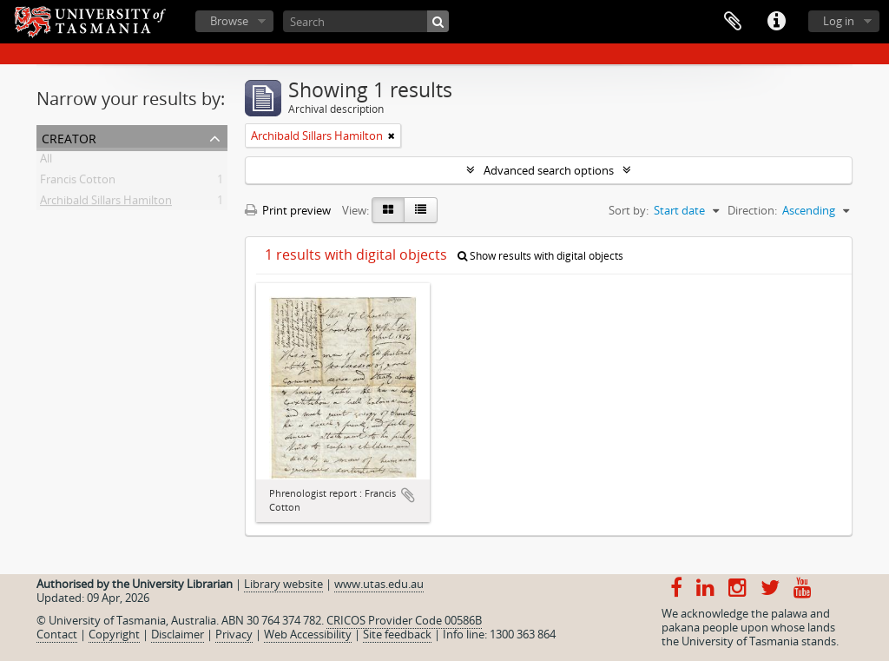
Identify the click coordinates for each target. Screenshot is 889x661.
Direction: (752, 210)
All (46, 161)
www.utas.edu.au (379, 584)
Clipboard (732, 21)
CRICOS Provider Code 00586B (404, 620)
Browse (229, 21)
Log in (838, 21)
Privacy (234, 634)
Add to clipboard (408, 495)
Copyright (114, 634)
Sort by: (629, 210)
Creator (69, 137)
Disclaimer (177, 634)
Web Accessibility (308, 634)
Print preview (288, 210)
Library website (283, 584)
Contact (56, 634)
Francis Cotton (77, 182)
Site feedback (397, 634)
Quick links (776, 21)
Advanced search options (549, 170)
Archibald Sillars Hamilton (106, 203)
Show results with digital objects (540, 255)
